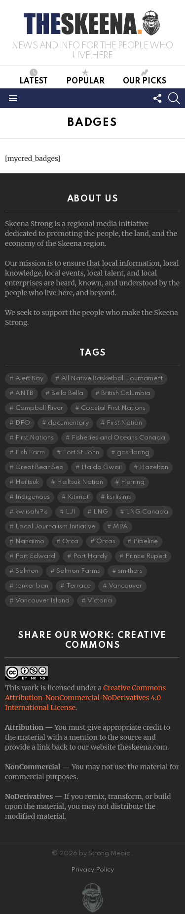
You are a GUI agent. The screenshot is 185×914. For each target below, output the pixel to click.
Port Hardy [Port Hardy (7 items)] (90, 556)
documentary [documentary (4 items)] (68, 423)
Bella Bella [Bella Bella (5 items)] (67, 393)
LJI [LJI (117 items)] (70, 512)
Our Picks (144, 77)
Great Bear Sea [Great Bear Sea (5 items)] (39, 467)
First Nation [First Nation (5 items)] (124, 423)
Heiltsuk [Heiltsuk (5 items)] (27, 482)
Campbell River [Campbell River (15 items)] (39, 408)
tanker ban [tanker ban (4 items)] (31, 586)
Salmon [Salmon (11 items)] (26, 571)
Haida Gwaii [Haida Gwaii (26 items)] (101, 467)
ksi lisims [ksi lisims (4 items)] (119, 497)
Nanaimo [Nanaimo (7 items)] (29, 541)
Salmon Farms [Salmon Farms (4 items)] (78, 571)
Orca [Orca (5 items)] (70, 541)
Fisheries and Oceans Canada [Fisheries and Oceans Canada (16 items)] (118, 438)
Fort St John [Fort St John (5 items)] (81, 452)
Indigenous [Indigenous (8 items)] (32, 497)
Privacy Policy (92, 870)
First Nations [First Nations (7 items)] (34, 438)
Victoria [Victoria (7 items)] (99, 600)
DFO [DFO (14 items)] (22, 423)
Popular (85, 77)
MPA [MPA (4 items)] (120, 526)
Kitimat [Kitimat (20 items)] (78, 497)
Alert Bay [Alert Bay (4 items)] (29, 378)
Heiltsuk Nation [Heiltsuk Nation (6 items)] (80, 482)
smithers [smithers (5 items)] (130, 571)
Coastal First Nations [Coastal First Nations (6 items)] (113, 408)
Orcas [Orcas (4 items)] (105, 541)
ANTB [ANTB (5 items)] (24, 393)
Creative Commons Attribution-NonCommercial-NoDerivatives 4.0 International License (85, 697)
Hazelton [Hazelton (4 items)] (154, 467)
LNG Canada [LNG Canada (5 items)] (147, 512)
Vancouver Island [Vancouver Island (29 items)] (42, 600)
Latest (33, 77)
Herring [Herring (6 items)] (133, 482)
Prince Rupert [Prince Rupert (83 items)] (146, 556)
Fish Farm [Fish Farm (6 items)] (30, 452)
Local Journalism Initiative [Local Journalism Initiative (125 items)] (55, 526)
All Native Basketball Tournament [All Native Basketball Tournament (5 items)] (112, 378)
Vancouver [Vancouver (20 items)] (125, 586)
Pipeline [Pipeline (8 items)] (145, 541)
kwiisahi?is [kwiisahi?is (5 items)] (31, 512)
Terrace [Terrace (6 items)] (78, 586)
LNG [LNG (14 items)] (100, 512)
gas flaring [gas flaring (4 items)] (133, 452)
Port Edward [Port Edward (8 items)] (35, 556)
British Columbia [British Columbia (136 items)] (125, 393)
